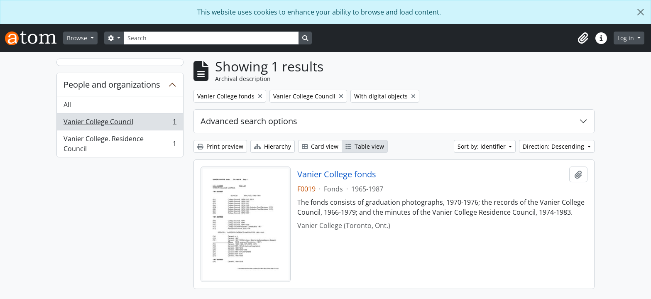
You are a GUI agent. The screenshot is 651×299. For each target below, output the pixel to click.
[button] (583, 38)
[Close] (641, 12)
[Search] (211, 38)
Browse (78, 38)
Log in (626, 38)
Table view (364, 146)
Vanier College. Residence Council (119, 143)
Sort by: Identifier (482, 146)
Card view (320, 146)
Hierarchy (272, 146)
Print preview (220, 146)
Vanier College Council (119, 123)
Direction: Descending (554, 146)
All (67, 104)
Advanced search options (249, 121)
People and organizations (112, 84)
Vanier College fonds (336, 174)
